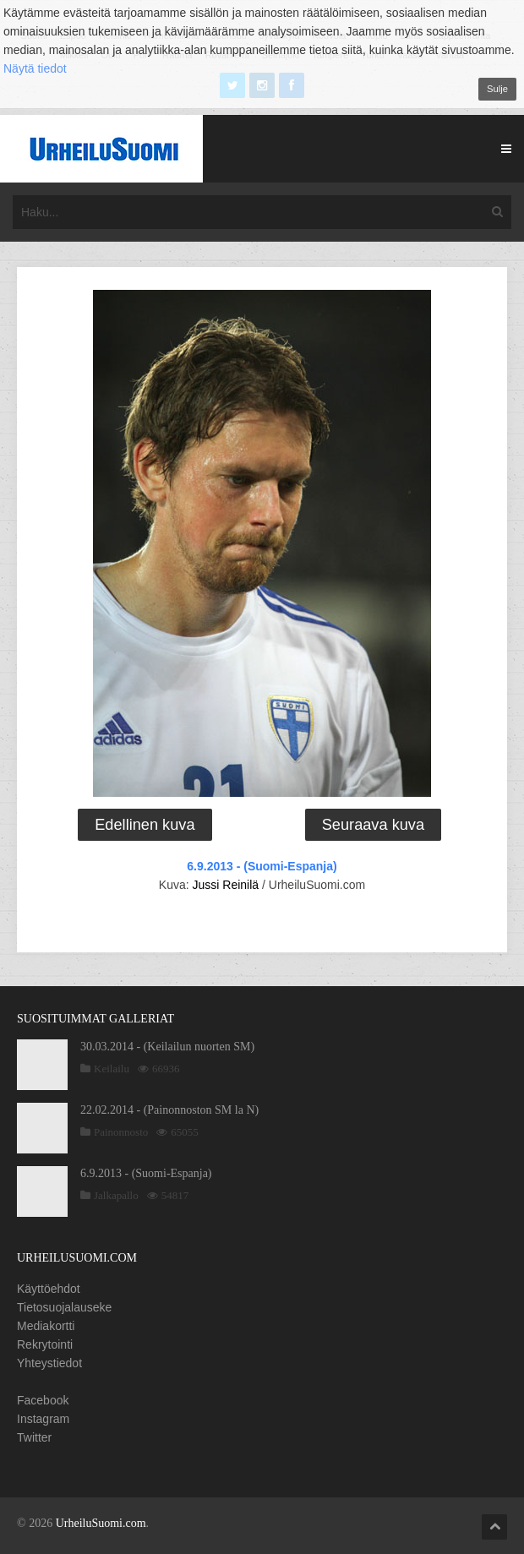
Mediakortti (45, 1326)
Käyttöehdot (48, 1288)
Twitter (34, 1437)
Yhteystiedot (49, 1363)
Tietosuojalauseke (64, 1307)
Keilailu (111, 1068)
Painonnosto (121, 1132)
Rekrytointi (45, 1344)
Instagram (43, 1419)
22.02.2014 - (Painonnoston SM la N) (169, 1110)
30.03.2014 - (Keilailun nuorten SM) (167, 1046)
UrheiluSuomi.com (101, 1523)
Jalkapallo (116, 1195)
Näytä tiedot (35, 68)
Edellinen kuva (144, 824)
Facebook (42, 1400)
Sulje (497, 89)
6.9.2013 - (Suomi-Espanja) (261, 866)
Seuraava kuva (373, 824)
